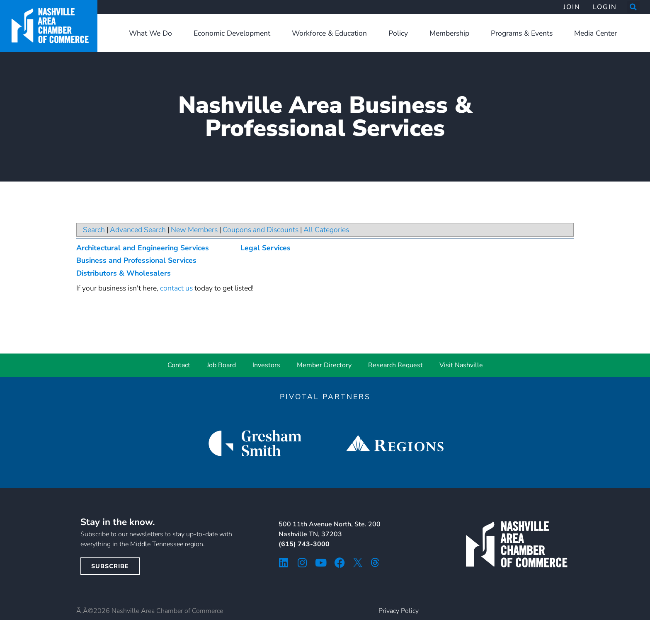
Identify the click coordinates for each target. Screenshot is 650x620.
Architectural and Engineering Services (142, 248)
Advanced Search (138, 230)
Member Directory (324, 365)
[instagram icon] (302, 562)
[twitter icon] (357, 562)
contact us (176, 288)
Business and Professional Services (136, 260)
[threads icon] (375, 562)
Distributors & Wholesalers (123, 273)
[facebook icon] (340, 562)
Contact (178, 365)
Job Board (221, 365)
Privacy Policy (398, 610)
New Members (194, 230)
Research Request (395, 365)
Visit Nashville (461, 365)
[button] (633, 7)
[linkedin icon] (284, 562)
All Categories (326, 230)
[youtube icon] (321, 562)
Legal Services (265, 248)
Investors (266, 365)
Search (94, 230)
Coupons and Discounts (260, 230)
